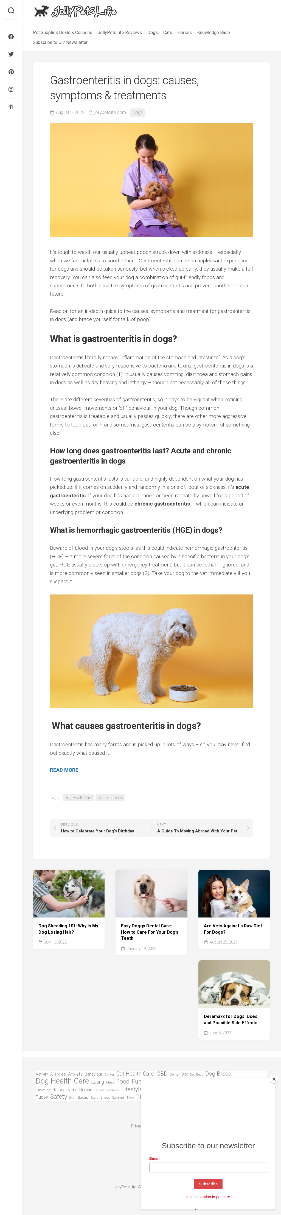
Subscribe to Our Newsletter (60, 42)
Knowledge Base (213, 32)
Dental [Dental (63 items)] (174, 1074)
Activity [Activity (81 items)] (42, 1074)
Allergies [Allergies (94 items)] (58, 1074)
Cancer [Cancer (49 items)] (109, 1074)
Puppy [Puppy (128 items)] (42, 1097)
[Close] (274, 1079)
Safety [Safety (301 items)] (58, 1097)
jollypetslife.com (110, 112)
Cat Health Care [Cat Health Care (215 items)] (135, 1074)
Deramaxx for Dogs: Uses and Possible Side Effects (230, 1019)
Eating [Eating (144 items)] (97, 1082)
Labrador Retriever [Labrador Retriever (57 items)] (106, 1090)
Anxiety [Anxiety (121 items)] (75, 1074)
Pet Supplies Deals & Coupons (62, 32)
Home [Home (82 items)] (71, 1090)
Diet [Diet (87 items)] (184, 1074)
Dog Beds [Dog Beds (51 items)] (196, 1074)
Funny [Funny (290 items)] (140, 1082)
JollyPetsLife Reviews (120, 32)
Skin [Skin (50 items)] (72, 1097)
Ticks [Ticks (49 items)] (130, 1097)
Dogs (152, 32)
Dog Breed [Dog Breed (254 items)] (218, 1074)
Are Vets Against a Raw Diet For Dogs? (233, 929)
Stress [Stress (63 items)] (105, 1097)
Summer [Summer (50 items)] (118, 1097)
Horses (185, 32)
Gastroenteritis (110, 797)
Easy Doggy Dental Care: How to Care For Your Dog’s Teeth (149, 932)
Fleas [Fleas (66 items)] (110, 1082)
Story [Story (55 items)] (94, 1097)
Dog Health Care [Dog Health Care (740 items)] (62, 1081)
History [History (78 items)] (58, 1090)
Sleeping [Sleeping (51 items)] (83, 1097)
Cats (167, 32)
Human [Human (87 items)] (85, 1090)
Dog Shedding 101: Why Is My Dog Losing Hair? (68, 929)
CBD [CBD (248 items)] (161, 1074)
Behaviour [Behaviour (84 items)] (93, 1074)
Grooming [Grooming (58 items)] (43, 1090)
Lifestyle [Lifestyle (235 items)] (132, 1089)
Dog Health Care (78, 797)
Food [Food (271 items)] (123, 1082)
